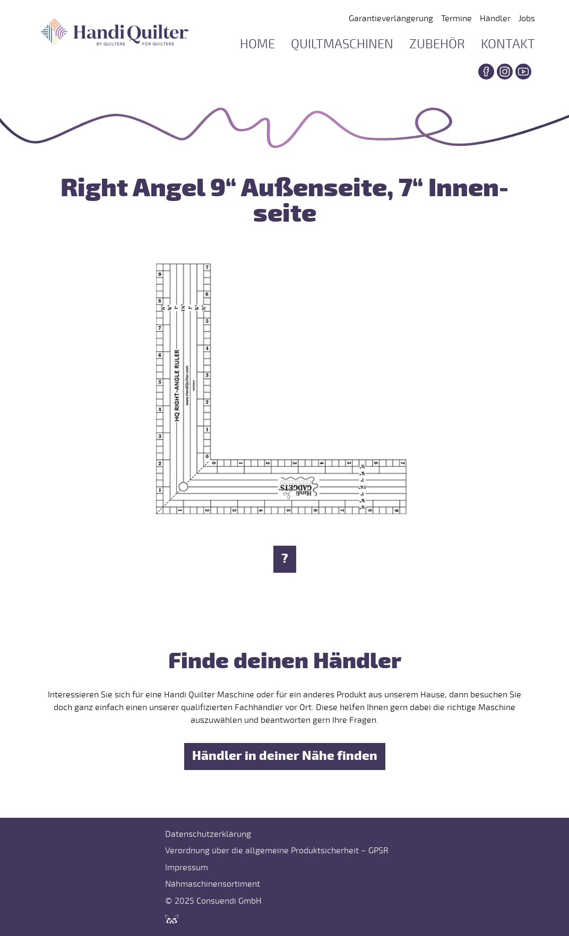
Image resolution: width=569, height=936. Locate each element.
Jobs (527, 18)
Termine (456, 18)
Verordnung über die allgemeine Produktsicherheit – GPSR (277, 850)
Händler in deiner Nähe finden (284, 756)
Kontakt (508, 44)
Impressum (186, 867)
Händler (495, 18)
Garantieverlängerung (391, 18)
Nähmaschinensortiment (212, 884)
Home (257, 44)
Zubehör (437, 44)
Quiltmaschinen (342, 44)
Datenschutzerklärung (208, 834)
